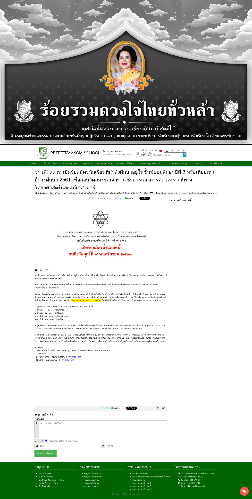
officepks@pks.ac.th (196, 486)
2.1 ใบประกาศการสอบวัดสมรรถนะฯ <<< (57, 356)
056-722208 (194, 483)
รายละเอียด (39, 418)
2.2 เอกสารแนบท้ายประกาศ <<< (54, 359)
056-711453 (195, 480)
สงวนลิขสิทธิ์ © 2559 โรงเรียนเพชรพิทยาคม (126, 494)
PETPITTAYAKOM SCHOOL (75, 153)
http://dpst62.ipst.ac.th (67, 350)
